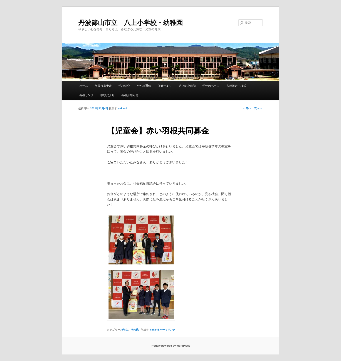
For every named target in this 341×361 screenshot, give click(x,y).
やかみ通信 (144, 85)
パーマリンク (167, 329)
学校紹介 (124, 85)
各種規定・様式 (236, 85)
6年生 (125, 329)
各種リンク (86, 95)
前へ (246, 108)
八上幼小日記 (187, 85)
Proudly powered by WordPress (170, 345)
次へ (258, 108)
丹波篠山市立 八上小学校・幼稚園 (130, 22)
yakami (122, 108)
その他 (135, 329)
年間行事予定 (103, 85)
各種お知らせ (129, 95)
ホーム (83, 85)
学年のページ (210, 85)
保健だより (165, 85)
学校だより (107, 95)
